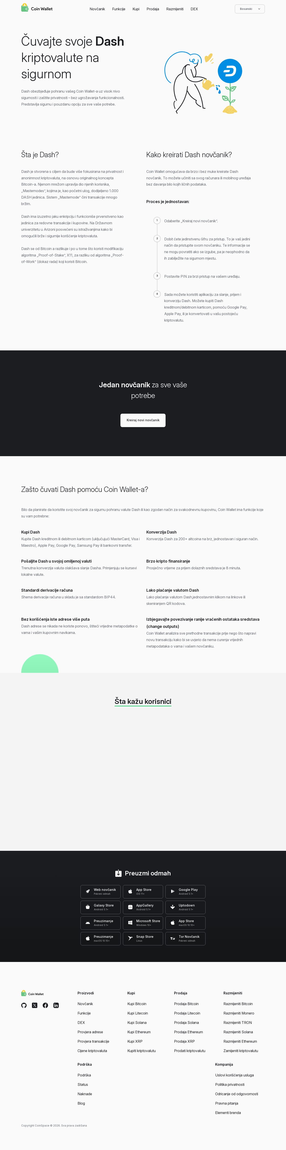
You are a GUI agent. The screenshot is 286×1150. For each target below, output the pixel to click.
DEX (194, 9)
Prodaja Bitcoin (186, 1004)
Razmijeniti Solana (238, 1032)
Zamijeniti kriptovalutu (240, 1050)
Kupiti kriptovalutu (141, 1050)
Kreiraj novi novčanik (143, 420)
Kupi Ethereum (139, 1032)
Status (83, 1084)
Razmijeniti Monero (238, 1013)
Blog (81, 1103)
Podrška (84, 1075)
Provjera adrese (90, 1032)
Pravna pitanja (226, 1103)
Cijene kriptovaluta (92, 1050)
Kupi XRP (135, 1041)
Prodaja (153, 9)
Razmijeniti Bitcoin (238, 1004)
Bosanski (250, 9)
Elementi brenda (228, 1112)
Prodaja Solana (186, 1022)
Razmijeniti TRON (237, 1022)
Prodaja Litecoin (187, 1013)
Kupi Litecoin (137, 1013)
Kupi (135, 9)
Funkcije (118, 9)
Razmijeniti (174, 9)
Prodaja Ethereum (188, 1032)
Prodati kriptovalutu (189, 1050)
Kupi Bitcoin (136, 1004)
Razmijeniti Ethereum (240, 1041)
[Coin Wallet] (37, 8)
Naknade (85, 1094)
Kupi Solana (137, 1022)
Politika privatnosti (229, 1084)
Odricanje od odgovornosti (236, 1094)
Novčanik (97, 9)
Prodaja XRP (184, 1041)
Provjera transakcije (93, 1041)
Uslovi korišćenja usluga (234, 1075)
